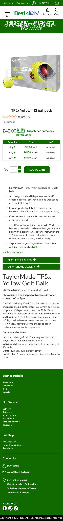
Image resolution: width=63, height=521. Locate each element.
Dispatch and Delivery (22, 266)
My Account (8, 415)
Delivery (7, 409)
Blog (5, 389)
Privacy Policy (9, 442)
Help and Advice (10, 422)
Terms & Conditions (12, 445)
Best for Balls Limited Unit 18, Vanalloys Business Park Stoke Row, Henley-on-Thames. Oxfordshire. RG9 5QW (20, 486)
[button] (53, 73)
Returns (6, 412)
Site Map (7, 448)
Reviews (6, 425)
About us (8, 3)
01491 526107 (44, 3)
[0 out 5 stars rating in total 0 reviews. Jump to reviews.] (16, 116)
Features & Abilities (20, 260)
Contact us (22, 3)
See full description (13, 251)
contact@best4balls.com (16, 472)
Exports (6, 392)
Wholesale (7, 418)
